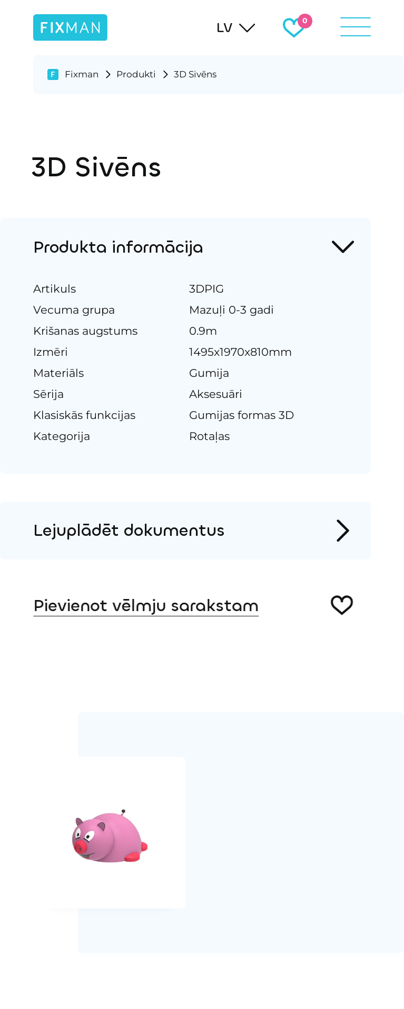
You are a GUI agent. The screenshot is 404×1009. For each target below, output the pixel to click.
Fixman (81, 74)
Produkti (136, 74)
